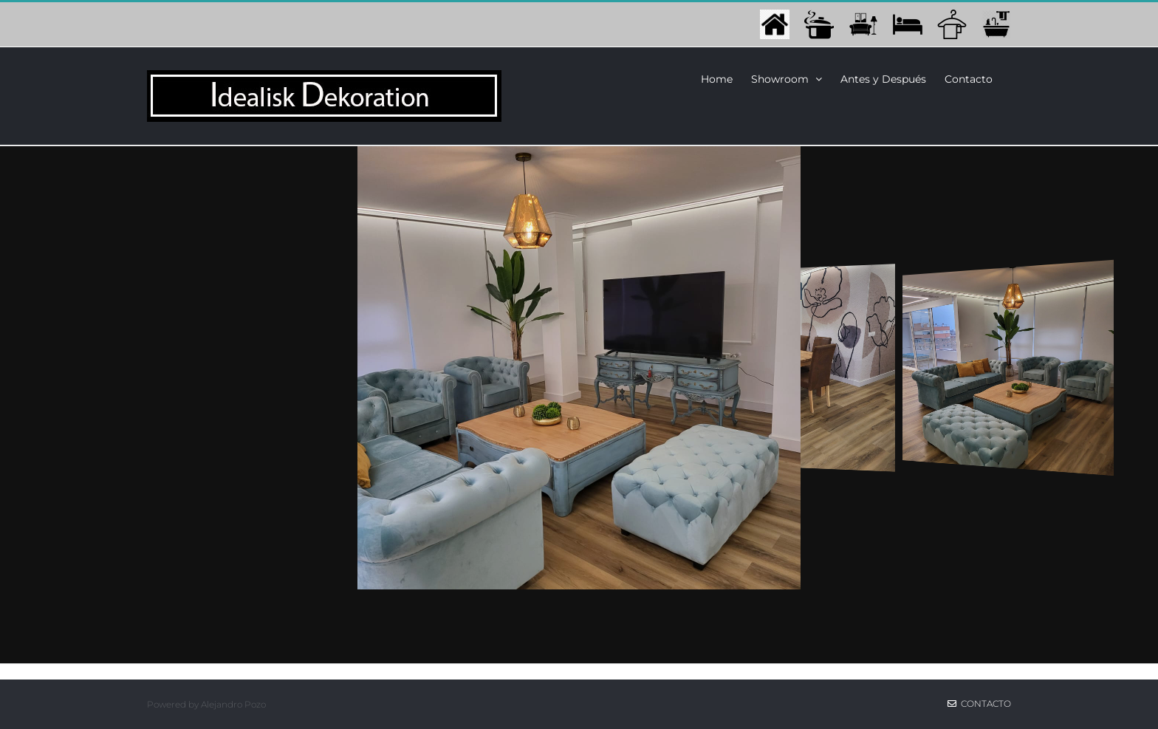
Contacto (979, 703)
